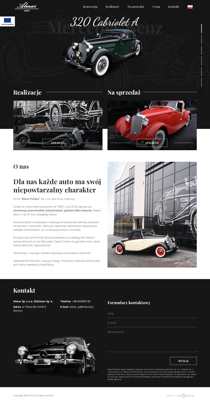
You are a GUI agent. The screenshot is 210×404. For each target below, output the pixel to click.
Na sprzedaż (135, 7)
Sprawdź (58, 143)
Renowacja (90, 7)
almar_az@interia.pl (81, 307)
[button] (201, 28)
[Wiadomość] (152, 313)
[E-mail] (152, 322)
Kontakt (173, 7)
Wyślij (183, 361)
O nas (156, 7)
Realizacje (112, 7)
